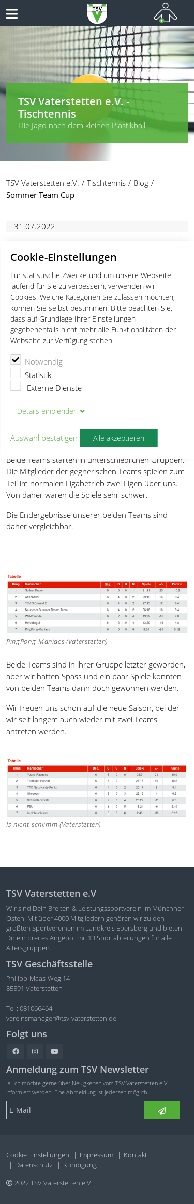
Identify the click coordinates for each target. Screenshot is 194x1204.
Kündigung (80, 1164)
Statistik (30, 374)
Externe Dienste (46, 387)
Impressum (96, 1154)
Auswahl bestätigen (44, 438)
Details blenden (47, 411)
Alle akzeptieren (118, 438)
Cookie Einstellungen (37, 1154)
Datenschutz (34, 1164)
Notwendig (36, 360)
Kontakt (135, 1154)
